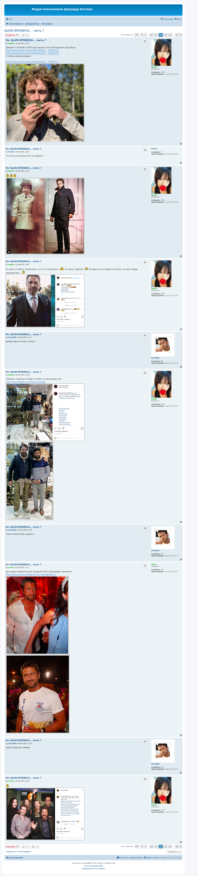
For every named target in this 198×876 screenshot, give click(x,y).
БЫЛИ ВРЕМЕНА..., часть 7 (24, 30)
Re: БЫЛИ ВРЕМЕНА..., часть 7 (26, 40)
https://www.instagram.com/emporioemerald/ (25, 382)
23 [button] (165, 34)
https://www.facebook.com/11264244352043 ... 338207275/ (32, 53)
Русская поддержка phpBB (93, 866)
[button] (136, 35)
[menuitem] (9, 19)
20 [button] (151, 34)
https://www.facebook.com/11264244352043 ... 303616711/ (32, 50)
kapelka (154, 67)
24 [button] (170, 34)
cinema (154, 564)
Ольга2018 (155, 358)
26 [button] (177, 34)
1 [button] (145, 34)
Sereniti (154, 149)
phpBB (88, 863)
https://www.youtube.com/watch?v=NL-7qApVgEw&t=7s (31, 574)
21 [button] (156, 34)
